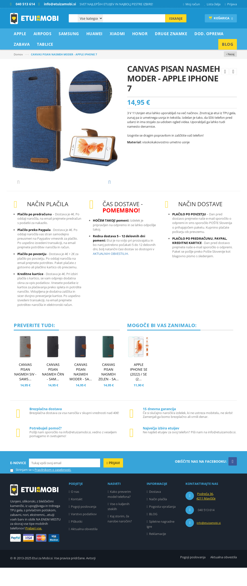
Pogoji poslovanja (83, 525)
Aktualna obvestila (84, 547)
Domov (18, 54)
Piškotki (76, 540)
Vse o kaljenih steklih (119, 524)
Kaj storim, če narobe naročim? (120, 537)
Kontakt (76, 517)
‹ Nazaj (230, 54)
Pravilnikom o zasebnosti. (52, 488)
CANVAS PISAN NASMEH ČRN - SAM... (53, 390)
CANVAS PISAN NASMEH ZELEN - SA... (108, 390)
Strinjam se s (22, 488)
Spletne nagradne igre (160, 542)
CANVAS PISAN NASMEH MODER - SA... (80, 390)
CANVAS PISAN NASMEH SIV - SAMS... (25, 390)
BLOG (153, 532)
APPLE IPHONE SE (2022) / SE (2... (138, 390)
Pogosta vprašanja (162, 525)
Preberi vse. (33, 546)
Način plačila (158, 517)
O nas (75, 510)
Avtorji (91, 576)
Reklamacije (157, 552)
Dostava (155, 510)
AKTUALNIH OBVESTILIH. (111, 272)
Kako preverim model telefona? (119, 512)
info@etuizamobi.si (209, 541)
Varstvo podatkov (84, 532)
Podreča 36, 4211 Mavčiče (205, 514)
